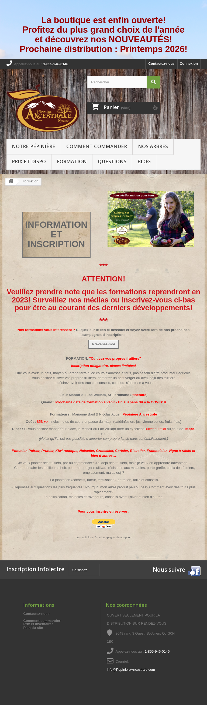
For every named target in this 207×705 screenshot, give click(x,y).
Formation (72, 161)
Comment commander (96, 146)
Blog (144, 161)
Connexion (189, 64)
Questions (112, 161)
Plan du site (33, 628)
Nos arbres (153, 146)
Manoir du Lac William (87, 395)
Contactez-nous (161, 64)
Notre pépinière (33, 146)
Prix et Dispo (29, 161)
